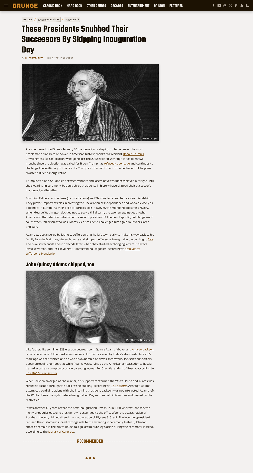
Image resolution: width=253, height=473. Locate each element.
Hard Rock (74, 6)
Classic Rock (52, 6)
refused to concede (117, 163)
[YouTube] (219, 5)
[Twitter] (230, 5)
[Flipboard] (236, 5)
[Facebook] (213, 5)
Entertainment (138, 6)
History (27, 19)
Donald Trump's (133, 154)
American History (48, 19)
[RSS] (247, 5)
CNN (150, 239)
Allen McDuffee (34, 58)
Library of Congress (61, 431)
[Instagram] (224, 5)
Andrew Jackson (143, 349)
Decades (117, 6)
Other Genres (96, 6)
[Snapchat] (241, 5)
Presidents (72, 19)
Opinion (159, 6)
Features (176, 6)
